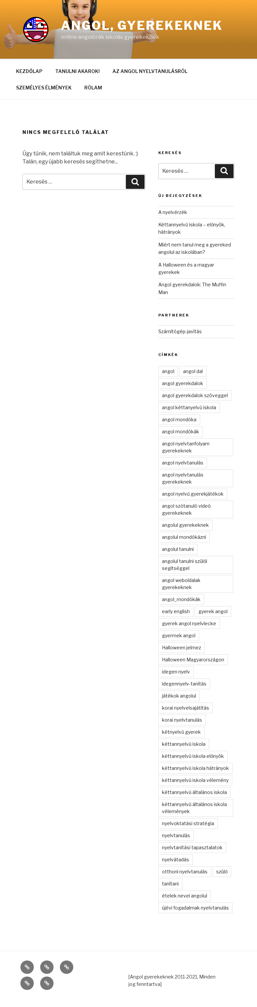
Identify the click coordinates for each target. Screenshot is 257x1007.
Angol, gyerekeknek (142, 25)
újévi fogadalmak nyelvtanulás (195, 908)
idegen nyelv (176, 671)
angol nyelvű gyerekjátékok (193, 494)
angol (168, 371)
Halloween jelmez (181, 647)
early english (176, 611)
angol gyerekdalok (182, 383)
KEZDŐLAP (29, 71)
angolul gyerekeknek (185, 525)
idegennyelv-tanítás (184, 684)
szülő (222, 871)
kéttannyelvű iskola (183, 744)
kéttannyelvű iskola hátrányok (195, 768)
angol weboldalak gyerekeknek (181, 583)
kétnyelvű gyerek (181, 732)
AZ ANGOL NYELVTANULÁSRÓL (149, 71)
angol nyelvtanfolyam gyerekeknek (185, 447)
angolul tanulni (178, 549)
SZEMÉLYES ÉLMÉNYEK (44, 87)
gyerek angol (213, 611)
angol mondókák (180, 431)
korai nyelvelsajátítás (185, 708)
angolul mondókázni (184, 537)
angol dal (193, 371)
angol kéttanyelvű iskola (189, 407)
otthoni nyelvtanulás (184, 871)
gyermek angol (178, 635)
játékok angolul (179, 696)
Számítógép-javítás (180, 331)
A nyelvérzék (172, 212)
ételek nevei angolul (184, 895)
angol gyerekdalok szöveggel (195, 395)
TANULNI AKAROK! (77, 71)
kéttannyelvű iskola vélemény (195, 780)
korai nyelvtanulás (182, 720)
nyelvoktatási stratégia (188, 823)
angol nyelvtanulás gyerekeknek (182, 478)
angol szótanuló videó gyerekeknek (186, 509)
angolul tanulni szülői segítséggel (184, 564)
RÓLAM (93, 87)
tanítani (170, 883)
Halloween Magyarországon (193, 659)
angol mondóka (179, 419)
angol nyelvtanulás (182, 462)
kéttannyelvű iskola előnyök (193, 756)
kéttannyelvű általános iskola (194, 792)
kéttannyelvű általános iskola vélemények (194, 807)
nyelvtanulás (176, 835)
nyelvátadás (175, 859)
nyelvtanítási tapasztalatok (192, 847)
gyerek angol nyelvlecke (189, 623)
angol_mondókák (181, 599)
